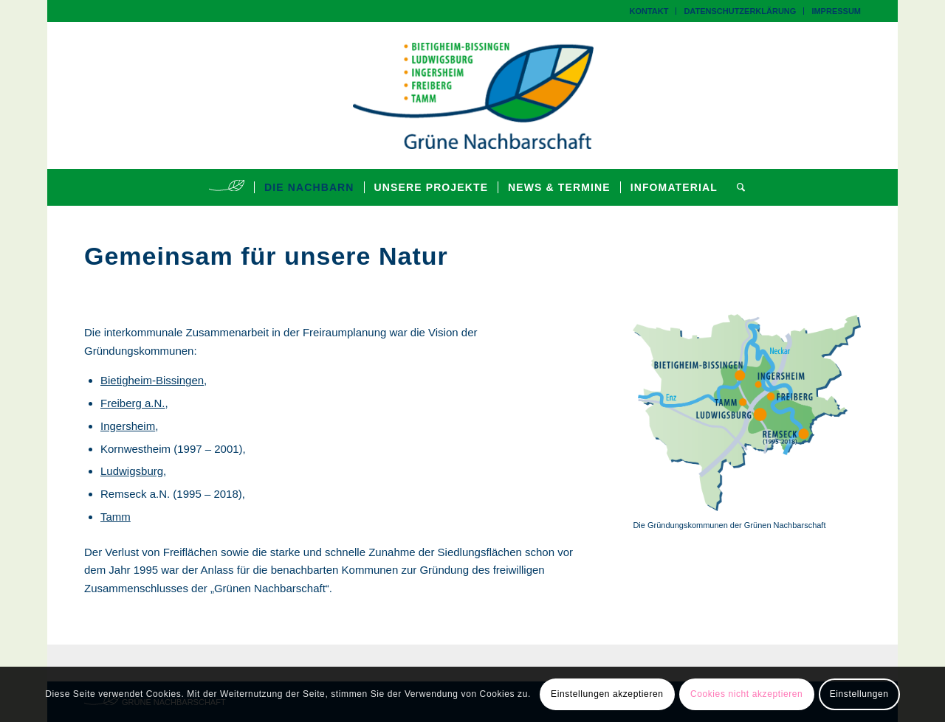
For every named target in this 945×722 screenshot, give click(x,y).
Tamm (115, 516)
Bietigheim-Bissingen (152, 380)
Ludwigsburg (131, 471)
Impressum (836, 11)
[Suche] (736, 187)
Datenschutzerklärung (740, 11)
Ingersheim (127, 426)
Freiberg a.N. (132, 403)
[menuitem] (649, 11)
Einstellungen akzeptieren (607, 694)
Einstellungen (859, 694)
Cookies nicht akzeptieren (746, 694)
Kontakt (648, 11)
